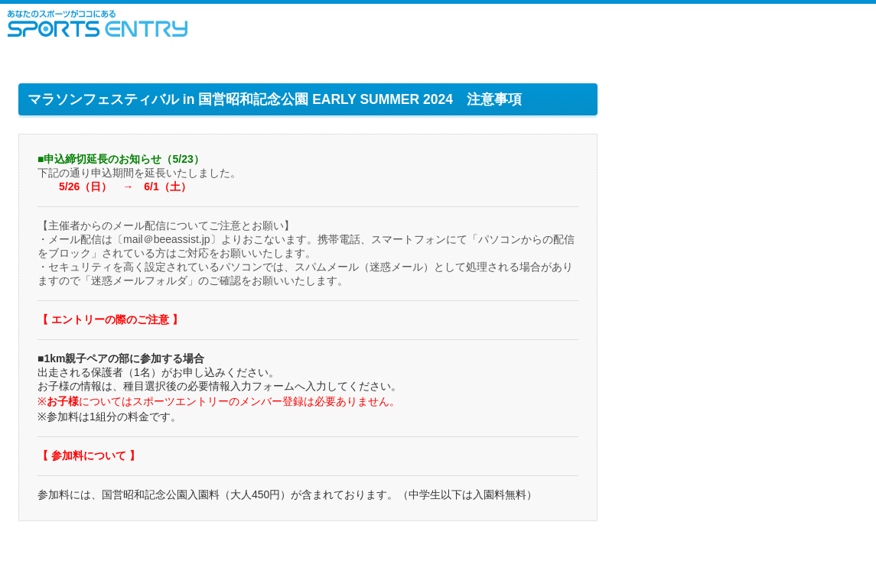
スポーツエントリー (97, 23)
